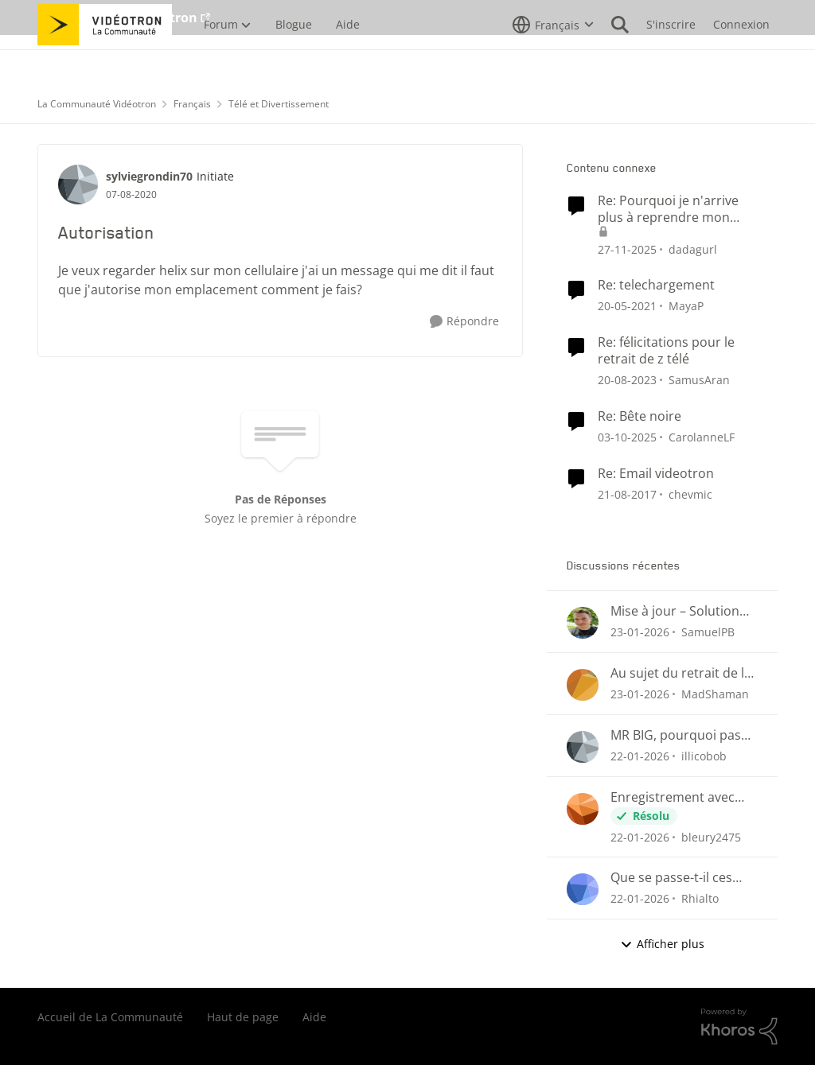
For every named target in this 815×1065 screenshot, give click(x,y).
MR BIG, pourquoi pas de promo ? (675, 735)
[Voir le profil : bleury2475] (583, 809)
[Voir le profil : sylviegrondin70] (78, 184)
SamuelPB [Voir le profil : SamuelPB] (708, 631)
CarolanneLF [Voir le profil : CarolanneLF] (702, 437)
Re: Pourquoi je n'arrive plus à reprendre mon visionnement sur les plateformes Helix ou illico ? (675, 209)
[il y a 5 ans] (627, 305)
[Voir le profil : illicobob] (583, 747)
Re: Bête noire (639, 416)
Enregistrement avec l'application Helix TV (672, 797)
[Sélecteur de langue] (553, 60)
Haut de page (243, 1016)
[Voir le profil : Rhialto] (583, 889)
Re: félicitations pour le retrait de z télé (666, 350)
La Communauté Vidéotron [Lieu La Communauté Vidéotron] (96, 104)
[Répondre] (464, 321)
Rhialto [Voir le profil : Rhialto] (700, 898)
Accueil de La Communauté (110, 1016)
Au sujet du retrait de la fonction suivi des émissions (680, 673)
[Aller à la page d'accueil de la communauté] (104, 59)
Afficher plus (662, 943)
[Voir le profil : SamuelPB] (583, 623)
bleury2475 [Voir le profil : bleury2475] (711, 836)
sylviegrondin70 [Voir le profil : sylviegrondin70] (149, 176)
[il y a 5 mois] (639, 632)
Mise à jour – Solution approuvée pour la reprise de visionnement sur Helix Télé (683, 611)
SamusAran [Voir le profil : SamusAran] (699, 379)
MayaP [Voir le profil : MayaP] (686, 305)
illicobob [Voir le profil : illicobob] (704, 756)
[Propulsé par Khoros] (739, 1027)
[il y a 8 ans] (627, 493)
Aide (314, 1016)
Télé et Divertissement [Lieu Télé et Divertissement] (278, 104)
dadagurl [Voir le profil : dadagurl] (693, 248)
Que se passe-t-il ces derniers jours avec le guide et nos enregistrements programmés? (674, 877)
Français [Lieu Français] (192, 104)
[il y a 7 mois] (627, 248)
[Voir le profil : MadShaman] (583, 685)
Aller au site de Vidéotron (117, 17)
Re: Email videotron (656, 473)
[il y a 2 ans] (627, 379)
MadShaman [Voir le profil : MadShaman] (715, 694)
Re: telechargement (656, 285)
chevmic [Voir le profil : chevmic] (690, 493)
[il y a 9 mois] (627, 437)
